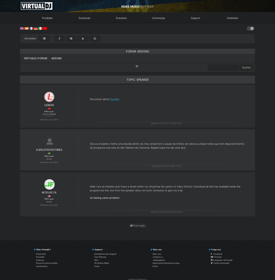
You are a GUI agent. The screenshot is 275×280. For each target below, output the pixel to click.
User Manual (100, 257)
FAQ (96, 260)
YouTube (216, 257)
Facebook (216, 254)
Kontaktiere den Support (105, 254)
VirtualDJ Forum (35, 58)
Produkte (47, 18)
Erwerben (121, 18)
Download (84, 18)
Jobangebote (159, 260)
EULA (155, 266)
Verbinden (232, 18)
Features (40, 260)
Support (195, 18)
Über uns (157, 254)
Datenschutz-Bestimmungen (166, 263)
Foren (96, 266)
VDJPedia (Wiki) (101, 263)
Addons (56, 58)
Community (158, 18)
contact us (158, 257)
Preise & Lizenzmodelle (46, 263)
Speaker (114, 99)
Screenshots (42, 266)
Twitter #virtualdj (220, 263)
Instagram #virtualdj (221, 260)
